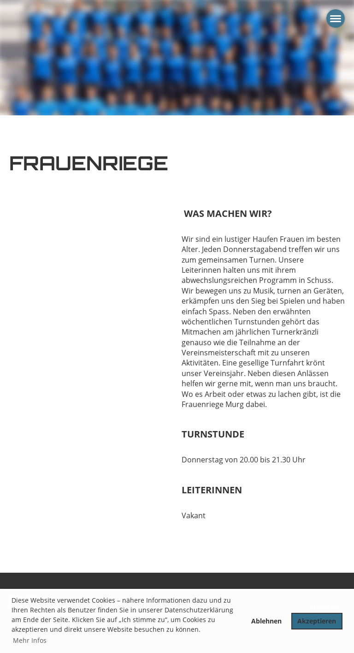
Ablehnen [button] (266, 621)
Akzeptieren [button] (316, 621)
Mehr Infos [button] (30, 640)
